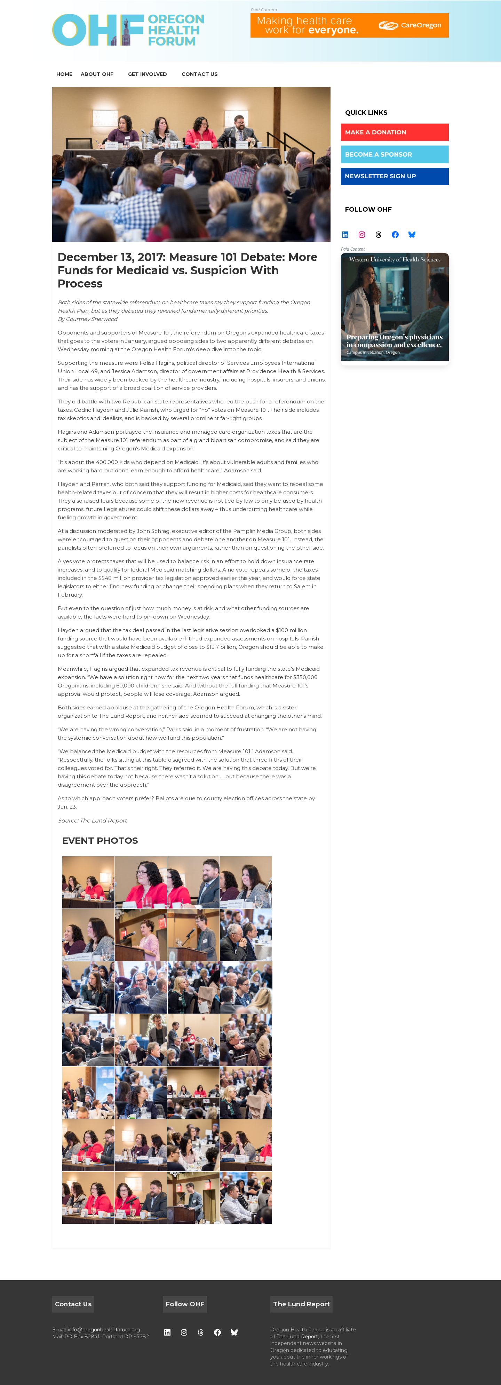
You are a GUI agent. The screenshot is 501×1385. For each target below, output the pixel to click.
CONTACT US (200, 74)
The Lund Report (297, 1336)
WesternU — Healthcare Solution (395, 309)
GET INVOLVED (147, 74)
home (64, 74)
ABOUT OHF (97, 74)
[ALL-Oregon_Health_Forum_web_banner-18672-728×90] (349, 17)
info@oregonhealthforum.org (104, 1330)
